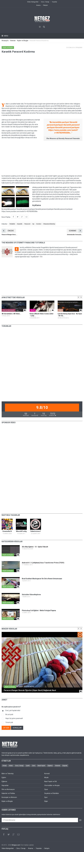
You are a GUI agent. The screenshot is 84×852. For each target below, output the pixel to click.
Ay (33, 224)
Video (11, 765)
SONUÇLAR (17, 728)
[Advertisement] (42, 157)
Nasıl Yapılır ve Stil (50, 781)
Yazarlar (54, 2)
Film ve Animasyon (8, 310)
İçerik (28, 765)
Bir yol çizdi (9, 714)
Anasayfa (5, 40)
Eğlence (4, 781)
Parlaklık (12, 224)
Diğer (46, 801)
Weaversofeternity (49, 224)
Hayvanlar (5, 785)
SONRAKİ (75, 231)
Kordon (38, 224)
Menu (6, 36)
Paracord (27, 224)
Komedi (47, 773)
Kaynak (65, 765)
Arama (38, 5)
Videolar (13, 40)
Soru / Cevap (45, 2)
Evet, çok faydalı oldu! (12, 710)
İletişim (45, 5)
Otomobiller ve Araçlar (52, 785)
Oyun (60, 310)
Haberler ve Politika (8, 793)
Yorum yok (9, 722)
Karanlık (19, 224)
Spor (46, 797)
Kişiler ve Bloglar (22, 40)
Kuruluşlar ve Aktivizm (9, 797)
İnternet (57, 765)
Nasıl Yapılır (41, 765)
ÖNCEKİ (8, 231)
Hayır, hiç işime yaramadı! (14, 718)
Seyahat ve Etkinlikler (51, 793)
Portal (4, 765)
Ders (33, 765)
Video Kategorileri (32, 2)
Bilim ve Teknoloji (7, 773)
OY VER (6, 728)
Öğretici (50, 765)
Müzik (32, 310)
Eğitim (4, 777)
